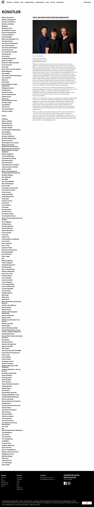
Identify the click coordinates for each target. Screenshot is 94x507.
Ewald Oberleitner (8, 196)
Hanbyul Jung (6, 224)
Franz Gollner (6, 205)
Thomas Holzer (7, 102)
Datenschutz (20, 489)
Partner (52, 2)
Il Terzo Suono (6, 233)
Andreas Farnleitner (9, 22)
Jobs (18, 484)
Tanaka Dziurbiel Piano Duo (11, 405)
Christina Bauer (7, 163)
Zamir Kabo (6, 465)
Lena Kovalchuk (7, 280)
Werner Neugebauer (9, 450)
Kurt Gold (5, 67)
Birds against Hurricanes (10, 143)
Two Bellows (6, 105)
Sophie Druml (6, 97)
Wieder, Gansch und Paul (10, 452)
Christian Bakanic (8, 35)
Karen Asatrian (7, 65)
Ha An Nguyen (7, 222)
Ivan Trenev (6, 241)
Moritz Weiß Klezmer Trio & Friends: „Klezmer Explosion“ (11, 331)
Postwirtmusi (6, 90)
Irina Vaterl (6, 56)
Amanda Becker (7, 125)
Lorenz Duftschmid (8, 286)
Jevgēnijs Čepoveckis (9, 58)
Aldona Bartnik (7, 123)
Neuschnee (6, 340)
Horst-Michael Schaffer (9, 52)
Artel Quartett (6, 134)
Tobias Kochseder (8, 416)
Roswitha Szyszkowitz (9, 373)
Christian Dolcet (7, 160)
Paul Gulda (5, 82)
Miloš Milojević (7, 71)
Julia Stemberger (7, 252)
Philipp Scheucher (8, 88)
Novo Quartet (6, 78)
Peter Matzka (6, 357)
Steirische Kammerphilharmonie (9, 99)
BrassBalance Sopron (9, 30)
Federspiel (5, 199)
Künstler (16, 2)
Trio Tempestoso (7, 439)
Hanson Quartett (7, 226)
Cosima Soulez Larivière (10, 167)
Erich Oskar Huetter (8, 190)
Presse (18, 482)
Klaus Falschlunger (8, 269)
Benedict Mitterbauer (9, 138)
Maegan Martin (7, 293)
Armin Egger (6, 132)
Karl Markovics (7, 267)
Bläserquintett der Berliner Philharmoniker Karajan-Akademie (11, 150)
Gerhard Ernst (6, 211)
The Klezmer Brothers (9, 410)
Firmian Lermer (7, 201)
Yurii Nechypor (7, 462)
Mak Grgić (5, 295)
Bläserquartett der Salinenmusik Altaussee (10, 145)
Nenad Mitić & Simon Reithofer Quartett (12, 337)
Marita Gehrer (6, 307)
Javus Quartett (7, 243)
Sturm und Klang (7, 399)
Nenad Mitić (6, 73)
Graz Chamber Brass (9, 216)
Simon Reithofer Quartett (10, 384)
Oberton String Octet (9, 344)
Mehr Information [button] (34, 504)
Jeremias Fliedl (7, 248)
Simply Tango (6, 388)
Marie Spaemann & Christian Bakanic (11, 302)
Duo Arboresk (6, 177)
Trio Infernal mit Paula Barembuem (9, 423)
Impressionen (40, 2)
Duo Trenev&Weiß (8, 181)
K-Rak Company (7, 263)
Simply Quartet (7, 386)
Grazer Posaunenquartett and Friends (12, 219)
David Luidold (6, 169)
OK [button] (87, 503)
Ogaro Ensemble (7, 346)
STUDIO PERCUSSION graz (10, 397)
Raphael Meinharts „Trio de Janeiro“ (11, 370)
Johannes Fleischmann (9, 250)
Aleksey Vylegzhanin (9, 20)
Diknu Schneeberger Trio (10, 39)
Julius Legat (6, 256)
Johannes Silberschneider (10, 63)
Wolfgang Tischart (8, 454)
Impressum (19, 487)
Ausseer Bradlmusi (8, 136)
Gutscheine (60, 2)
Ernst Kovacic (6, 192)
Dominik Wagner (7, 175)
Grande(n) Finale (7, 214)
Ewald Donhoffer (7, 194)
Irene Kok (5, 235)
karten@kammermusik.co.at (47, 479)
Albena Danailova (8, 17)
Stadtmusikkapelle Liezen (10, 395)
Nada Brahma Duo (8, 334)
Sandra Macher (7, 375)
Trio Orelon (5, 434)
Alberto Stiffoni (7, 121)
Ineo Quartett (6, 54)
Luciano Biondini (7, 288)
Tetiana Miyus (6, 408)
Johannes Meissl (7, 60)
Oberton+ (5, 80)
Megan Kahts (6, 318)
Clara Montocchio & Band (10, 165)
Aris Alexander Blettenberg (11, 130)
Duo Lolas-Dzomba (8, 45)
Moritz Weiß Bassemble (10, 328)
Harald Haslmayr (7, 50)
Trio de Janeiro (7, 418)
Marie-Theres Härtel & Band (11, 69)
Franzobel (5, 207)
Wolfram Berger (7, 456)
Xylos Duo (5, 458)
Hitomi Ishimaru (7, 228)
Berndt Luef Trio (7, 140)
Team (47, 2)
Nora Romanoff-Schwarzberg (11, 76)
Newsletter (19, 479)
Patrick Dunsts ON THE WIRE (11, 350)
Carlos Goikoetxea (8, 156)
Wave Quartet (6, 447)
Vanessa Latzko (7, 111)
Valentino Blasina (8, 109)
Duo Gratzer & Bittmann (10, 43)
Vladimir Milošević (8, 445)
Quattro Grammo (7, 363)
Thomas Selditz (7, 414)
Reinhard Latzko (7, 92)
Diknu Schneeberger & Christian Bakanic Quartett (11, 172)
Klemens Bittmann (8, 271)
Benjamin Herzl (7, 28)
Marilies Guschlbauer (9, 305)
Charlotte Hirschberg (9, 158)
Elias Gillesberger (8, 184)
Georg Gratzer (6, 209)
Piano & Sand (6, 359)
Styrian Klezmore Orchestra (11, 401)
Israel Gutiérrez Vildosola (10, 239)
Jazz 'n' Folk (5, 245)
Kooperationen (29, 2)
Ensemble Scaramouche (10, 188)
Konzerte (9, 2)
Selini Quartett (7, 377)
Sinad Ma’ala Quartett (9, 392)
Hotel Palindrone (7, 230)
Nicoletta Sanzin (7, 342)
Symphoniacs (6, 403)
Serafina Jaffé (6, 380)
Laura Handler (7, 278)
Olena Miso (5, 348)
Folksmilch (5, 203)
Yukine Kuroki (6, 460)
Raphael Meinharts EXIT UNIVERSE (10, 366)
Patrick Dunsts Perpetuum (11, 353)
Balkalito (5, 26)
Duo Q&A (5, 179)
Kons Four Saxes (7, 273)
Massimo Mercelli (8, 315)
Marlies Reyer (6, 310)
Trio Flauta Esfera (8, 420)
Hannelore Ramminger (9, 48)
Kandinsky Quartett (8, 265)
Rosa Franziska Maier (9, 94)
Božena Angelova (7, 154)
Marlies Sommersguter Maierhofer (9, 312)
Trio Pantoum (6, 437)
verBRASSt (5, 441)
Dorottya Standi (7, 41)
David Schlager (7, 37)
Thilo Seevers (6, 412)
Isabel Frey (5, 237)
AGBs (18, 486)
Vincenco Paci (6, 443)
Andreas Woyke (7, 127)
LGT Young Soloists (8, 284)
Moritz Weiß (6, 326)
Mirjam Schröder (7, 323)
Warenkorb (87, 2)
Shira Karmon (6, 382)
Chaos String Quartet (9, 32)
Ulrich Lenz (5, 107)
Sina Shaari (5, 390)
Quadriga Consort (8, 361)
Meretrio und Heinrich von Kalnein (11, 320)
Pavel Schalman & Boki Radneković (9, 85)
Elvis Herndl (6, 186)
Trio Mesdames (7, 432)
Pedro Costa (6, 355)
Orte (22, 2)
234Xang (5, 119)
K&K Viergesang (7, 261)
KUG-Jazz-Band (7, 276)
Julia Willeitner (7, 254)
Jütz (3, 258)
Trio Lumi (5, 426)
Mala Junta (5, 297)
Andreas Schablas (8, 24)
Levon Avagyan (7, 282)
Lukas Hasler (6, 291)
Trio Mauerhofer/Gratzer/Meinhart (12, 429)
